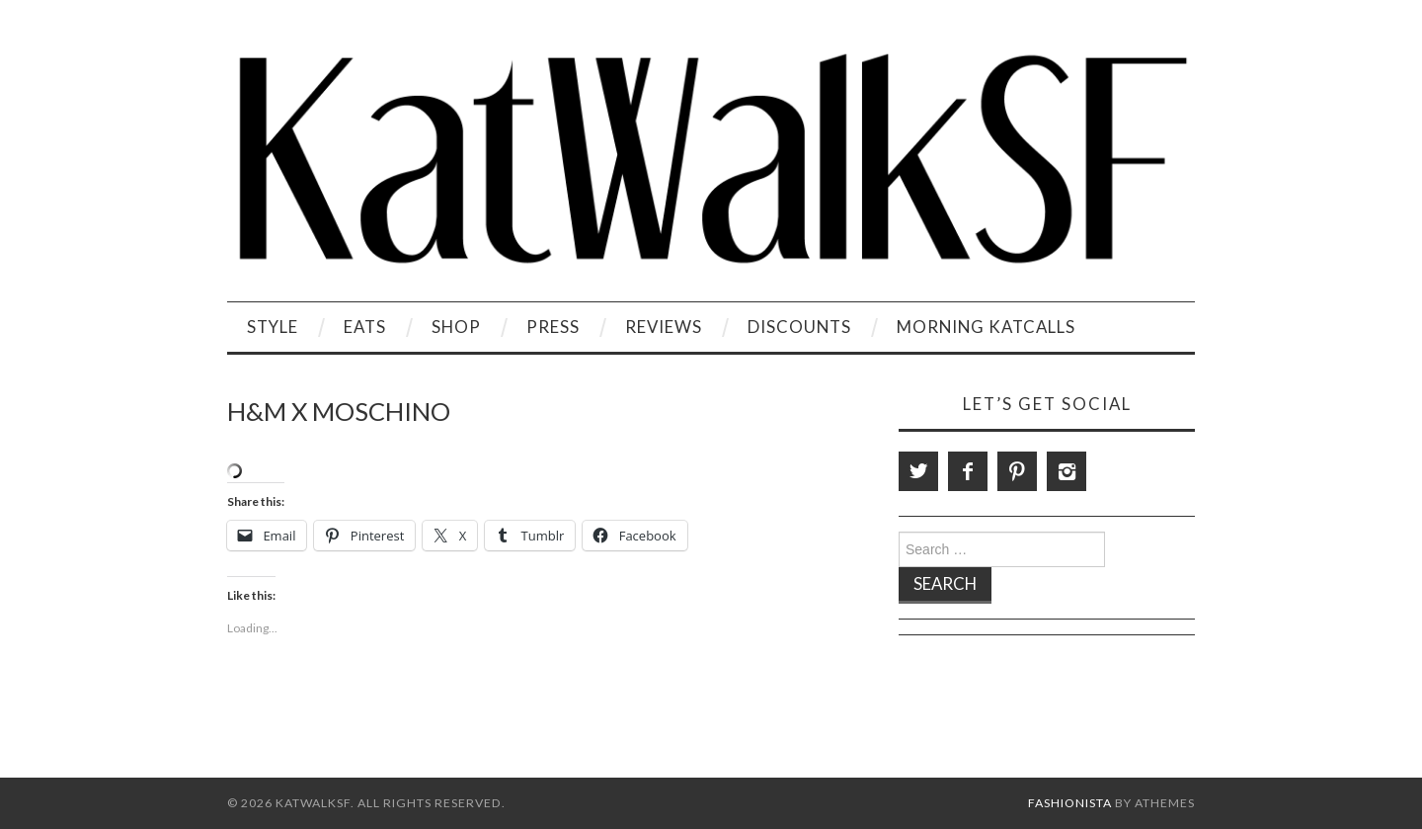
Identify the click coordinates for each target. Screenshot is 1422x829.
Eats (365, 326)
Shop (456, 326)
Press (553, 326)
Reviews (663, 326)
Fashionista (1070, 802)
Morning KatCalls (986, 326)
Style (272, 326)
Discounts (799, 326)
